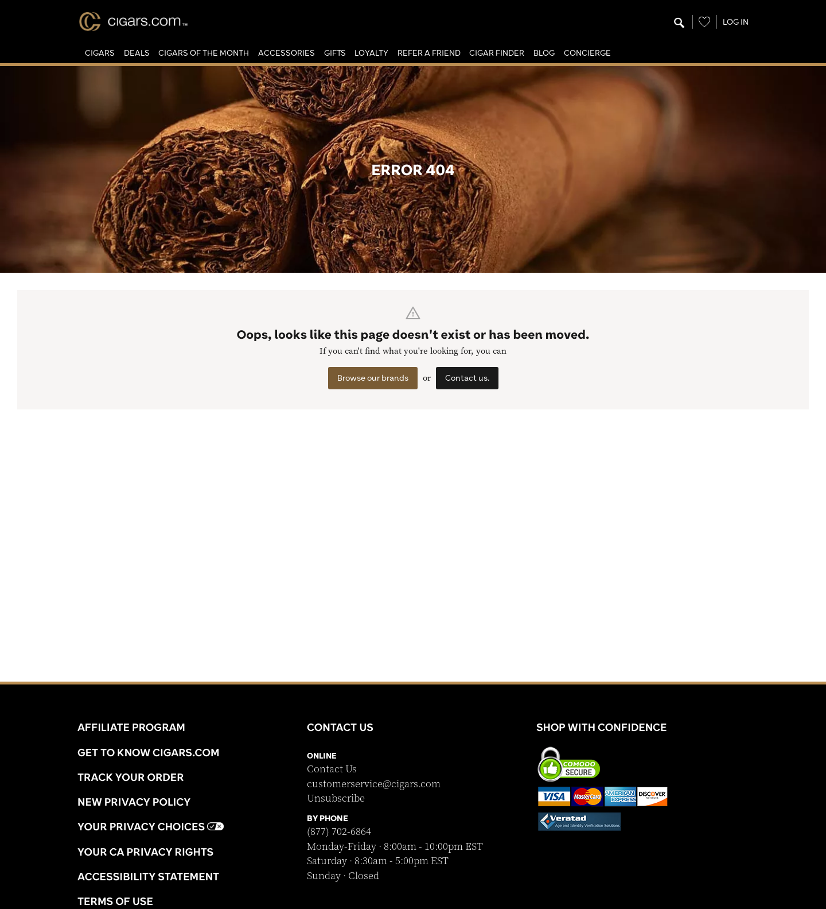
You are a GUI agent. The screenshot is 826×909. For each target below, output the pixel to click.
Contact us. (467, 378)
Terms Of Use (115, 901)
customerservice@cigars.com (374, 784)
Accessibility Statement (148, 876)
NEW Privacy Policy (133, 802)
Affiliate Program (131, 727)
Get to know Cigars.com (148, 752)
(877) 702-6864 (339, 831)
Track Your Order (130, 777)
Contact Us (332, 769)
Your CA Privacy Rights (145, 851)
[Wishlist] (704, 22)
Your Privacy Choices (150, 826)
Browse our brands (372, 378)
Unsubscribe (336, 798)
